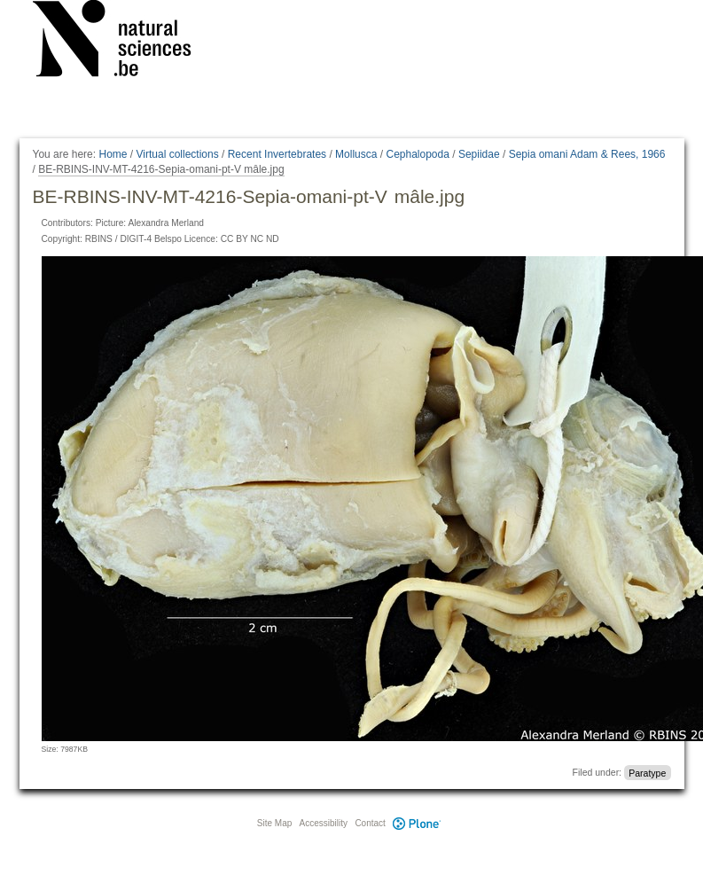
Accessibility (324, 823)
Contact (370, 823)
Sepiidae (479, 154)
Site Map (274, 823)
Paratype (647, 772)
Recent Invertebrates (277, 154)
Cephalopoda (417, 154)
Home (112, 154)
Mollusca (356, 154)
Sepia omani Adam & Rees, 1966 (587, 154)
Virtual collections (178, 154)
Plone (417, 823)
